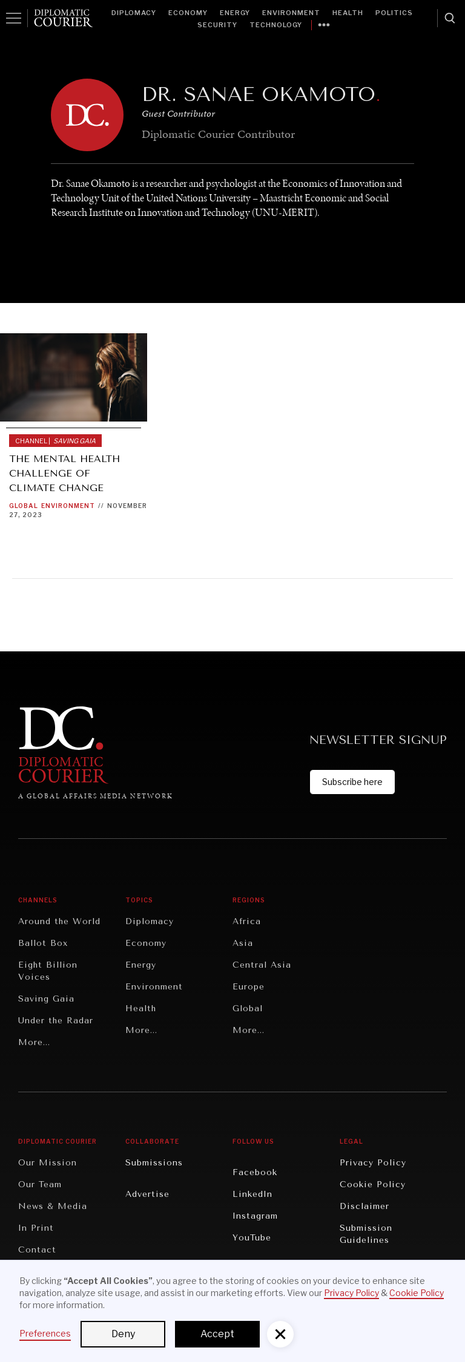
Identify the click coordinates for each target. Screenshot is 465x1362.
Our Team (40, 1184)
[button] (280, 1334)
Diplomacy (133, 12)
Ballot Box (43, 943)
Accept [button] (217, 1334)
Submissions (154, 1163)
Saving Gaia (46, 999)
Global (23, 505)
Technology (275, 25)
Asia (242, 943)
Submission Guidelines (366, 1234)
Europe (248, 987)
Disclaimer (364, 1206)
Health (347, 12)
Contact (37, 1250)
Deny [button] (123, 1334)
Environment (291, 12)
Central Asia (261, 965)
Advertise (147, 1194)
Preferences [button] (45, 1333)
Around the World (59, 921)
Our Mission (47, 1163)
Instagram (255, 1216)
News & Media (52, 1206)
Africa (246, 921)
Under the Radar (55, 1020)
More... (34, 1042)
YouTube (251, 1238)
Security (217, 25)
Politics (394, 12)
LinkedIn (252, 1194)
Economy (188, 12)
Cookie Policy (373, 1184)
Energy (235, 12)
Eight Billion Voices (48, 971)
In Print (36, 1228)
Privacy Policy (373, 1163)
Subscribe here (352, 782)
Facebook (254, 1172)
